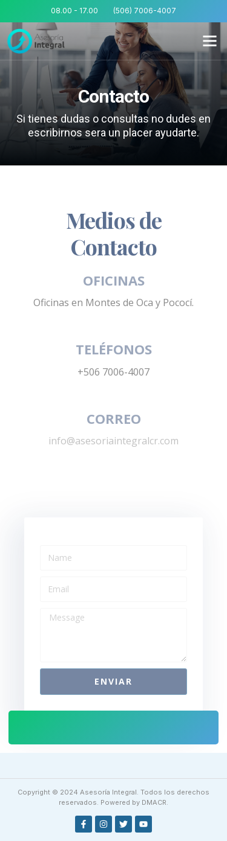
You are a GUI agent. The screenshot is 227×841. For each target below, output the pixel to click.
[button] (210, 41)
